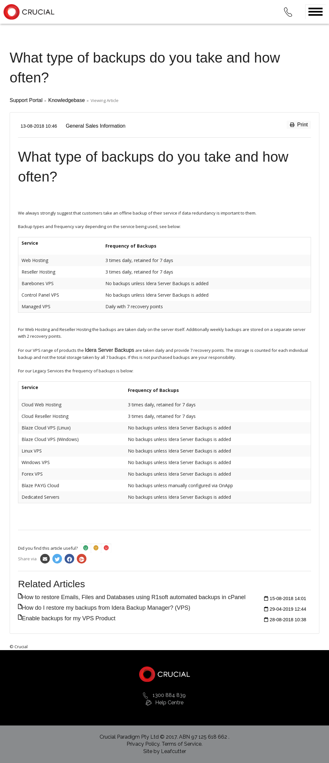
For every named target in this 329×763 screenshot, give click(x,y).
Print (299, 124)
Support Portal (26, 100)
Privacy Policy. (144, 744)
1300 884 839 (169, 695)
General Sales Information (96, 126)
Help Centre (169, 702)
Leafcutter (173, 751)
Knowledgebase (66, 100)
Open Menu (315, 11)
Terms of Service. (182, 744)
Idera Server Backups (109, 350)
